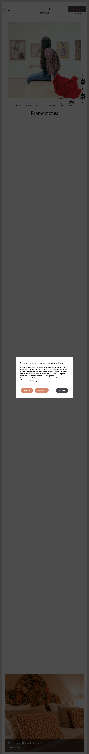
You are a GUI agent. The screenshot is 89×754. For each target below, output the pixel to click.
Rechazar (41, 390)
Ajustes (62, 390)
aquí (30, 380)
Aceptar (27, 390)
